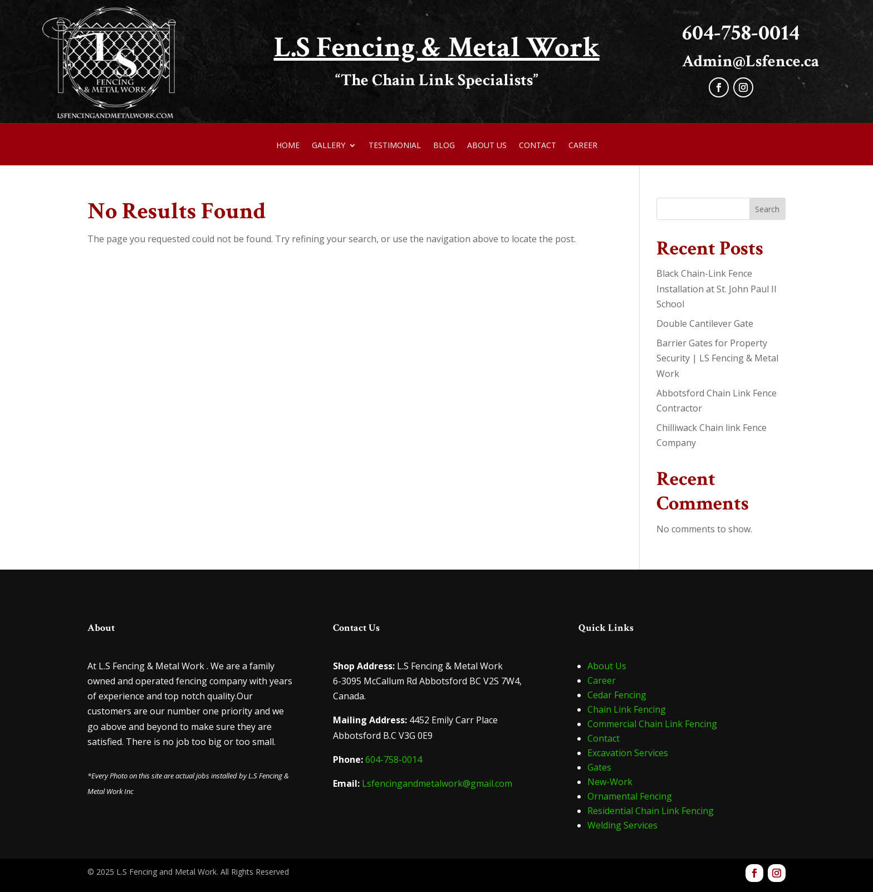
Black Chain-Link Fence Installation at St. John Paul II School (716, 288)
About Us (487, 145)
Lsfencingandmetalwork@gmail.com (437, 783)
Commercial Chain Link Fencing (652, 724)
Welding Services (622, 825)
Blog (444, 145)
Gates (599, 767)
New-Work (609, 782)
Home (288, 145)
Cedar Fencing (616, 695)
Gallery (328, 145)
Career (582, 145)
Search (767, 209)
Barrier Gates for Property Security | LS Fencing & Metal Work (717, 358)
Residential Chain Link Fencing (650, 811)
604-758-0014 (393, 759)
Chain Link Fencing (626, 709)
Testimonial (395, 145)
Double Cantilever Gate (704, 323)
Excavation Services (627, 753)
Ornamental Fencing (629, 796)
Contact (537, 145)
